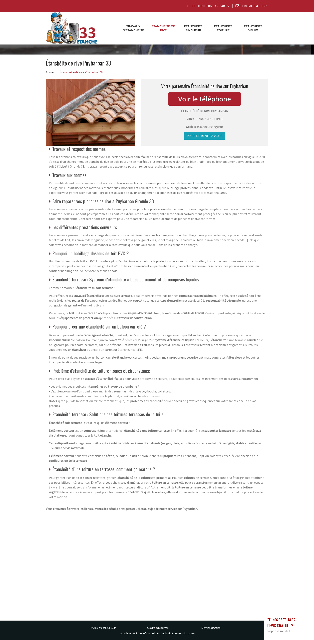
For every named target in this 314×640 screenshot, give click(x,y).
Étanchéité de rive (163, 28)
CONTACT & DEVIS (254, 6)
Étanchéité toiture (223, 28)
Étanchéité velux (253, 28)
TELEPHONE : (207, 6)
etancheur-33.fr (107, 627)
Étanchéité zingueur (193, 28)
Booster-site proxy (183, 633)
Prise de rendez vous (204, 135)
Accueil (50, 72)
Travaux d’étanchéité (133, 28)
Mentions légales (210, 627)
